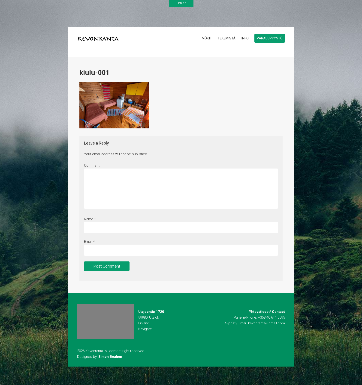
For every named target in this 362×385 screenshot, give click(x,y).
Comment (92, 165)
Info (245, 38)
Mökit (207, 38)
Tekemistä (226, 38)
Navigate (145, 329)
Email (88, 242)
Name (88, 219)
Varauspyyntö (270, 38)
